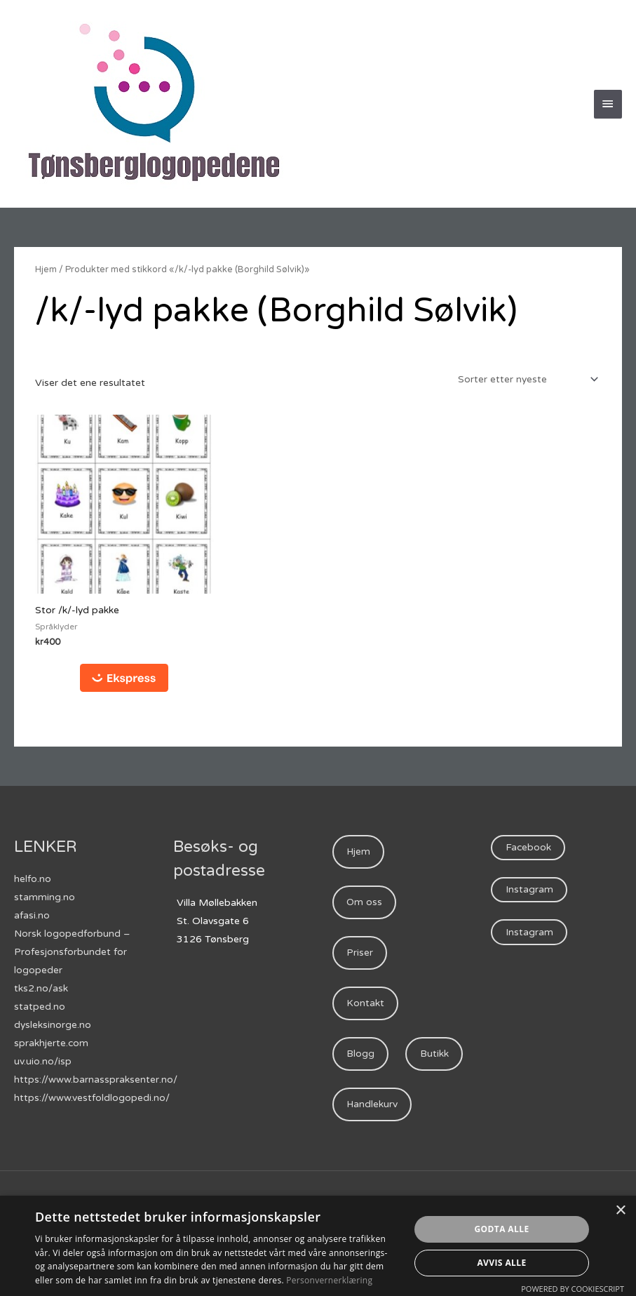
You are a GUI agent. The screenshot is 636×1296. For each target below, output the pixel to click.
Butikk (360, 1107)
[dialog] (318, 1246)
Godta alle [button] (501, 1229)
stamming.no (44, 898)
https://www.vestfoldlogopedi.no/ (92, 1098)
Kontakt (365, 1005)
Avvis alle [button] (501, 1263)
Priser (359, 954)
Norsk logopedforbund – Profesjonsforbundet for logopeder (72, 952)
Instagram (529, 891)
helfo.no (32, 880)
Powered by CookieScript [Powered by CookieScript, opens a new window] (572, 1288)
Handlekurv (372, 1158)
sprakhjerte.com (51, 1044)
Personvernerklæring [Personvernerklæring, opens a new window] (329, 1280)
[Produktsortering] (525, 379)
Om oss (364, 903)
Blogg (360, 1056)
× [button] (620, 1210)
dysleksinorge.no (53, 1025)
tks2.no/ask (41, 989)
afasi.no (32, 916)
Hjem (46, 269)
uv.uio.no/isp (43, 1062)
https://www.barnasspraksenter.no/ (95, 1080)
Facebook (529, 848)
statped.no (39, 1007)
